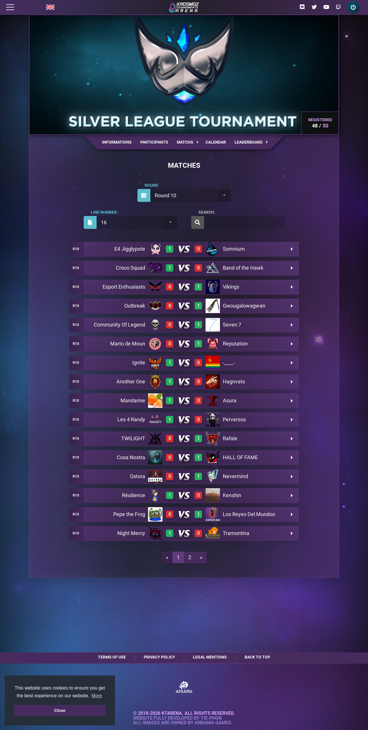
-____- (229, 363)
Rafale (230, 438)
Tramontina (236, 533)
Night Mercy (131, 533)
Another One (130, 381)
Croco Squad (130, 268)
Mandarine (132, 400)
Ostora (137, 476)
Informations (117, 142)
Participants (154, 142)
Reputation (235, 344)
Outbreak (134, 306)
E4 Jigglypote (129, 249)
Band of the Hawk (243, 268)
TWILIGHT (133, 438)
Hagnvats (234, 381)
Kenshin (232, 495)
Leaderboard (251, 142)
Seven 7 (232, 325)
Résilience (133, 495)
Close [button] (59, 710)
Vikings (231, 287)
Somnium (234, 249)
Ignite (138, 363)
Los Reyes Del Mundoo (249, 514)
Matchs (187, 142)
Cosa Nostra (131, 457)
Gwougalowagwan (244, 306)
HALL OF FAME (240, 457)
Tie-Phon (211, 718)
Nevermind (235, 476)
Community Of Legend (119, 325)
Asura (229, 400)
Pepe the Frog (129, 514)
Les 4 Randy (131, 419)
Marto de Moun (127, 344)
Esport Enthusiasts (124, 287)
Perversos (234, 419)
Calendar (216, 142)
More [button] (96, 695)
